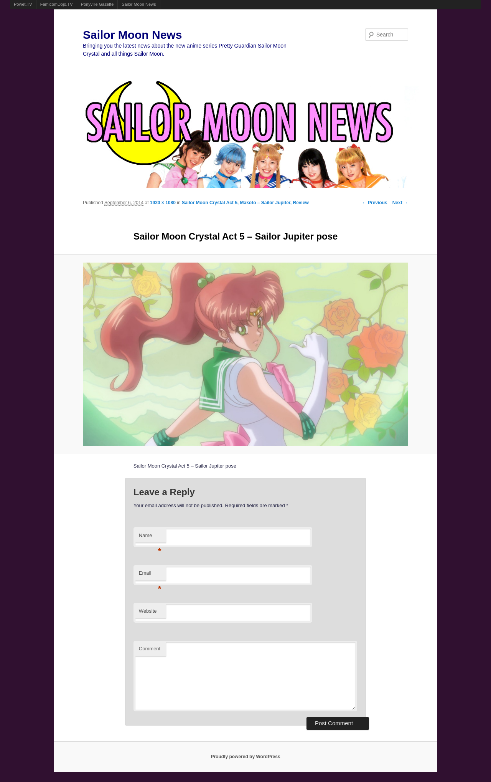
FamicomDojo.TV (56, 4)
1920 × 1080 (163, 202)
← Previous (374, 202)
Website (148, 611)
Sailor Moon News (139, 4)
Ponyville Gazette (97, 4)
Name (150, 537)
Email (150, 575)
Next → (400, 202)
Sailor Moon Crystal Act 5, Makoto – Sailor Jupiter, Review (245, 202)
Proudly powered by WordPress (245, 756)
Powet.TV (23, 4)
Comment (149, 648)
